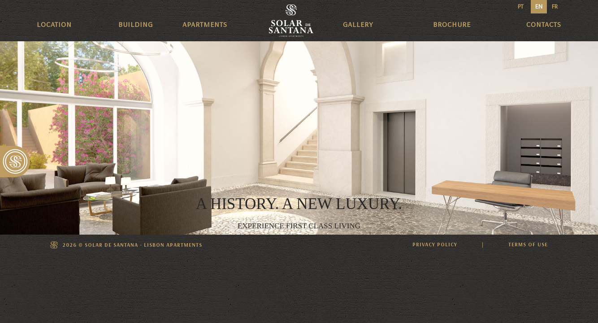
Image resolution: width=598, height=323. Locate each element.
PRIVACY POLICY (434, 244)
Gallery (358, 24)
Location (54, 24)
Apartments (204, 24)
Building (135, 24)
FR (555, 6)
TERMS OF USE (528, 244)
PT (521, 6)
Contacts (543, 24)
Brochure (452, 24)
